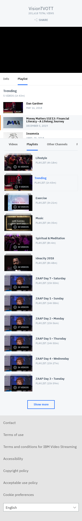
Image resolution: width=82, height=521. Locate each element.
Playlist (23, 79)
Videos (13, 144)
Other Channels (57, 144)
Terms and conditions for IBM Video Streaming (40, 446)
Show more (41, 404)
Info (6, 79)
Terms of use (13, 434)
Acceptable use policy (20, 482)
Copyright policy (15, 470)
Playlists (32, 144)
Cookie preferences (18, 494)
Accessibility (13, 458)
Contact (9, 422)
